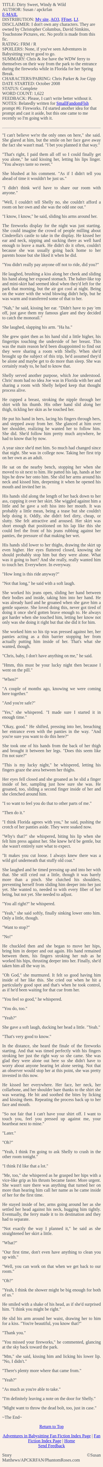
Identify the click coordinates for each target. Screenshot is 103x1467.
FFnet (66, 19)
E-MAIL (10, 14)
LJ (76, 19)
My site (41, 19)
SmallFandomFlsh (72, 103)
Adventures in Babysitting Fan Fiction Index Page (46, 1436)
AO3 (55, 19)
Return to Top (51, 1426)
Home (69, 1440)
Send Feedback (51, 1445)
